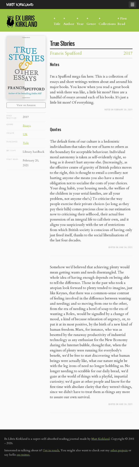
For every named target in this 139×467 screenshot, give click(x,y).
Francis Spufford (66, 53)
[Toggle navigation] (132, 4)
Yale (26, 143)
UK (25, 134)
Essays (27, 126)
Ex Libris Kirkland (28, 21)
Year (80, 24)
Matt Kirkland (100, 439)
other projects (119, 450)
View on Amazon (26, 105)
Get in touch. (51, 450)
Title (57, 24)
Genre (91, 24)
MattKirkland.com (24, 4)
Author (68, 24)
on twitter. (23, 455)
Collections (107, 24)
